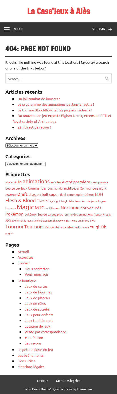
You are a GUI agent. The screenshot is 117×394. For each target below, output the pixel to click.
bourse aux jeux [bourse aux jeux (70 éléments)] (16, 188)
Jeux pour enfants (39, 314)
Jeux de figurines (38, 292)
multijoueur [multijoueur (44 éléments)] (53, 208)
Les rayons (33, 343)
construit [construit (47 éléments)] (10, 194)
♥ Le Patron (34, 337)
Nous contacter (37, 268)
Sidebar (98, 29)
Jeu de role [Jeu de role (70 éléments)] (82, 201)
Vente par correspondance (45, 331)
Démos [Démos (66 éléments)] (89, 194)
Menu (18, 29)
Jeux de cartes (36, 286)
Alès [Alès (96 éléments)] (18, 181)
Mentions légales (31, 366)
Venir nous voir (36, 274)
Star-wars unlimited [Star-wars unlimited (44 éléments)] (77, 220)
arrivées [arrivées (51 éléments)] (56, 182)
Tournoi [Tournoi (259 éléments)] (14, 226)
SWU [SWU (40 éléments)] (92, 220)
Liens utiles (26, 360)
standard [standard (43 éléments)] (37, 220)
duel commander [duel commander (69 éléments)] (71, 194)
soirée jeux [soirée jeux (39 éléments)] (26, 220)
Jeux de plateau (37, 297)
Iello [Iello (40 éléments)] (71, 201)
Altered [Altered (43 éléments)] (9, 182)
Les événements (31, 355)
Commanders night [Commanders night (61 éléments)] (93, 188)
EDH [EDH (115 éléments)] (99, 194)
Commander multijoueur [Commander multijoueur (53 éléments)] (63, 188)
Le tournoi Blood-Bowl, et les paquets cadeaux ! (55, 110)
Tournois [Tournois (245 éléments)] (34, 226)
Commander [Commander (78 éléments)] (37, 188)
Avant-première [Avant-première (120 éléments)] (76, 181)
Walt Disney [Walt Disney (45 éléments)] (81, 227)
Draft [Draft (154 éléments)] (22, 194)
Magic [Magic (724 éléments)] (25, 207)
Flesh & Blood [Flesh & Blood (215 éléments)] (20, 200)
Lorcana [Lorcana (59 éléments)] (10, 208)
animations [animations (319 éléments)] (36, 181)
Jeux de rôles (35, 303)
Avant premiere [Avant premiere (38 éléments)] (99, 182)
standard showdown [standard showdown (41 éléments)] (54, 220)
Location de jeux (37, 326)
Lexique (42, 380)
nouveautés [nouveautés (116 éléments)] (90, 207)
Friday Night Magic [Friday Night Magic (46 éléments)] (57, 201)
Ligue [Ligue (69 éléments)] (102, 201)
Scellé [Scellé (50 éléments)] (15, 220)
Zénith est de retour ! (34, 127)
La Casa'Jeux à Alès (58, 11)
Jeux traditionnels (39, 320)
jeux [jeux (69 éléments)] (94, 201)
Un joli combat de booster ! (39, 98)
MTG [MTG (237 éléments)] (40, 207)
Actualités (25, 257)
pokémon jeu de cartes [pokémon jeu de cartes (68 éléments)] (40, 214)
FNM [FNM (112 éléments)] (41, 200)
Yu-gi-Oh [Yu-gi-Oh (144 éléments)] (98, 226)
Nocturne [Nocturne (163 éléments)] (70, 207)
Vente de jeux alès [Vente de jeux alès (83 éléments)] (58, 227)
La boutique (27, 280)
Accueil (23, 251)
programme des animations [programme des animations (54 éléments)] (75, 214)
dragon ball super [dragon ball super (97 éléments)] (43, 194)
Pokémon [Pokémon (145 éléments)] (14, 213)
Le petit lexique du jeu (35, 349)
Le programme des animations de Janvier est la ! (56, 104)
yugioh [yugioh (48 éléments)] (9, 233)
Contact (24, 263)
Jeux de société (37, 309)
